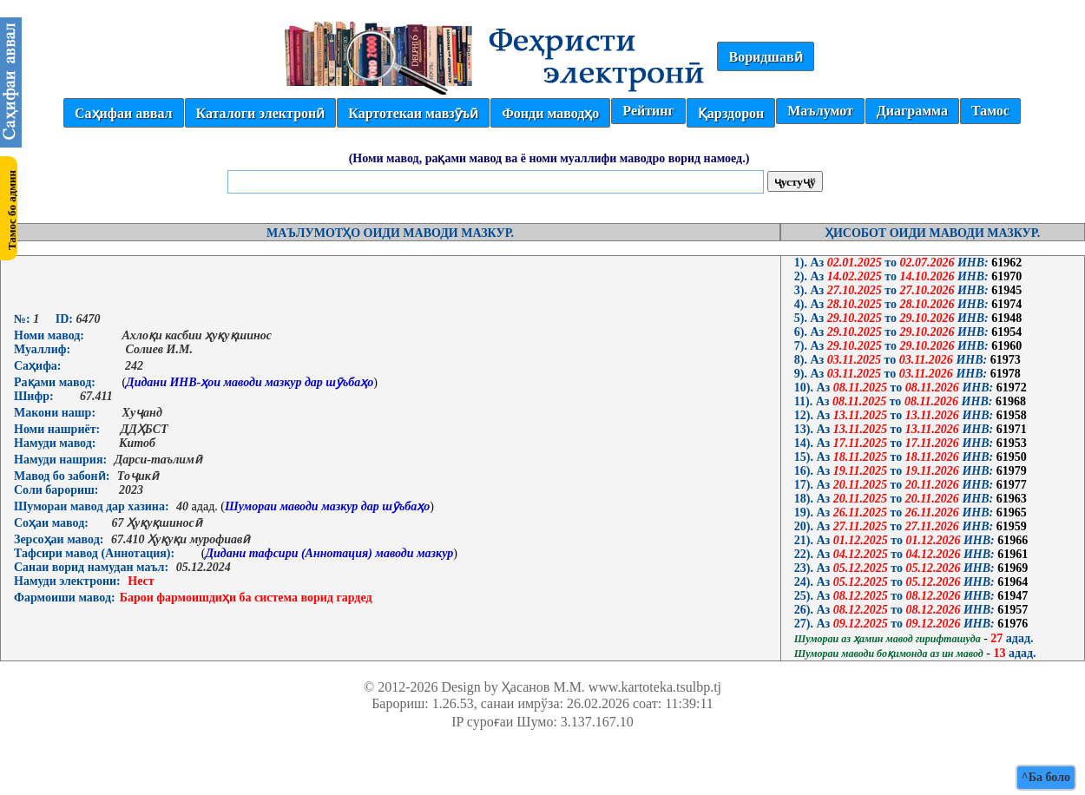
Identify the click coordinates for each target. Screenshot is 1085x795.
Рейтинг (648, 110)
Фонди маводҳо (550, 113)
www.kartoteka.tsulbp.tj (655, 687)
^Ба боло (1046, 777)
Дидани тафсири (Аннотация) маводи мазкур (329, 553)
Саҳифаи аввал (123, 113)
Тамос (990, 110)
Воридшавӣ (765, 56)
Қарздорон (731, 113)
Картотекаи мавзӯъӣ (413, 113)
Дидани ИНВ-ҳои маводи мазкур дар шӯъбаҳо (249, 382)
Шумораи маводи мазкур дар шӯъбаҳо (327, 506)
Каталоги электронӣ (261, 113)
